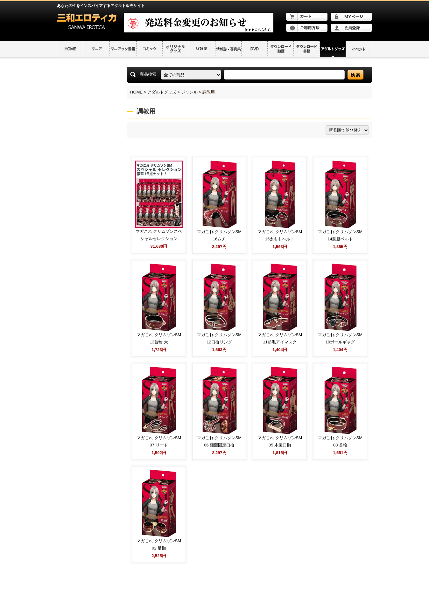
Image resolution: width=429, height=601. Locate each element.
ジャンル (189, 92)
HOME (136, 92)
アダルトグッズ (161, 92)
